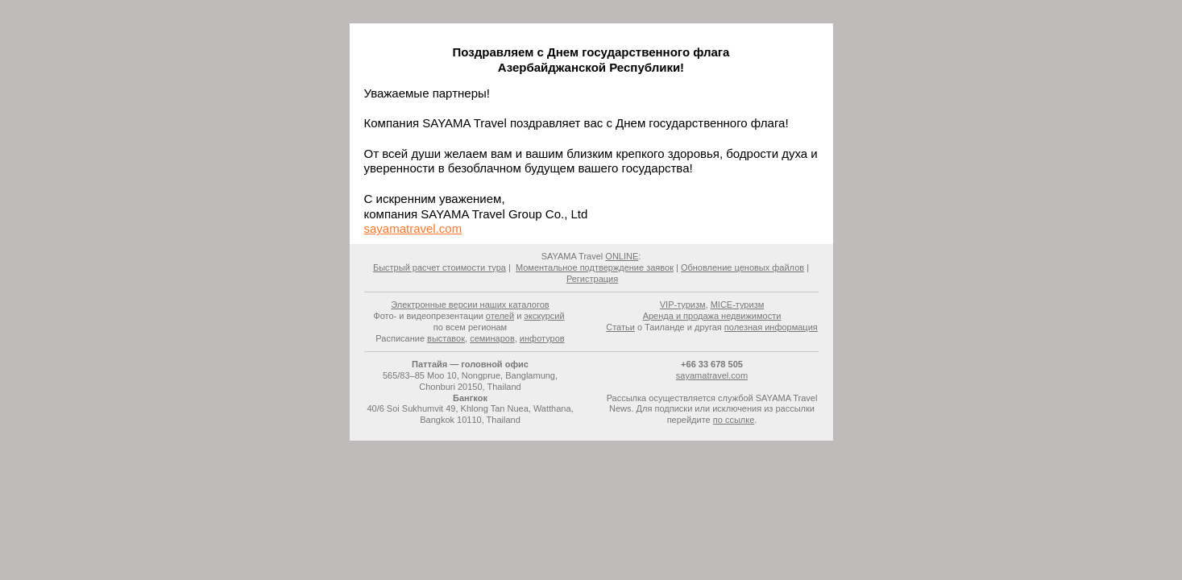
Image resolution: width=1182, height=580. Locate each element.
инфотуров (542, 338)
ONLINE (621, 256)
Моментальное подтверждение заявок (595, 267)
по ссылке (734, 420)
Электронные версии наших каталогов (470, 304)
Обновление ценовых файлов (742, 267)
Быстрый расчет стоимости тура (439, 267)
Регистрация (592, 279)
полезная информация (771, 327)
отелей (500, 316)
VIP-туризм (683, 304)
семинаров (492, 338)
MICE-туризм (738, 304)
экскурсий (544, 316)
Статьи (620, 327)
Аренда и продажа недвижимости (712, 316)
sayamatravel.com (413, 228)
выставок (446, 338)
